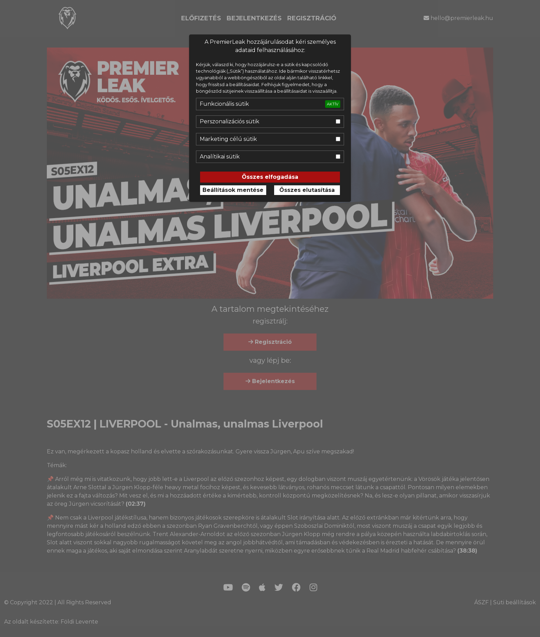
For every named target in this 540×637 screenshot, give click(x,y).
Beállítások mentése (232, 190)
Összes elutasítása (307, 190)
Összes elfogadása (270, 177)
